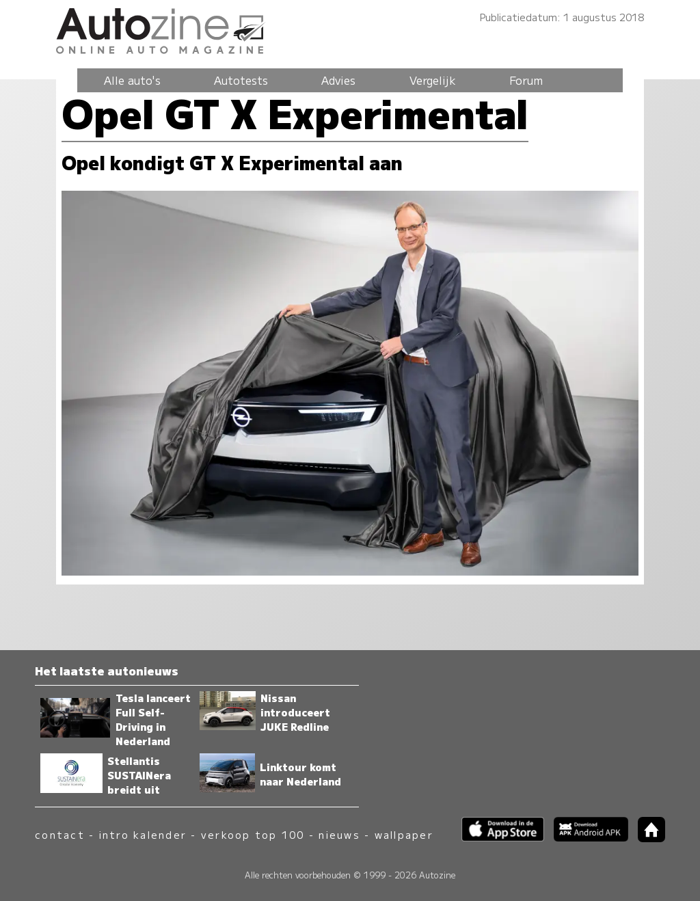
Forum (526, 80)
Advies (338, 80)
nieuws (339, 834)
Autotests (241, 80)
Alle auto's (132, 80)
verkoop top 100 (253, 834)
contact (60, 834)
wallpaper (404, 834)
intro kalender (143, 834)
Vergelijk (432, 80)
